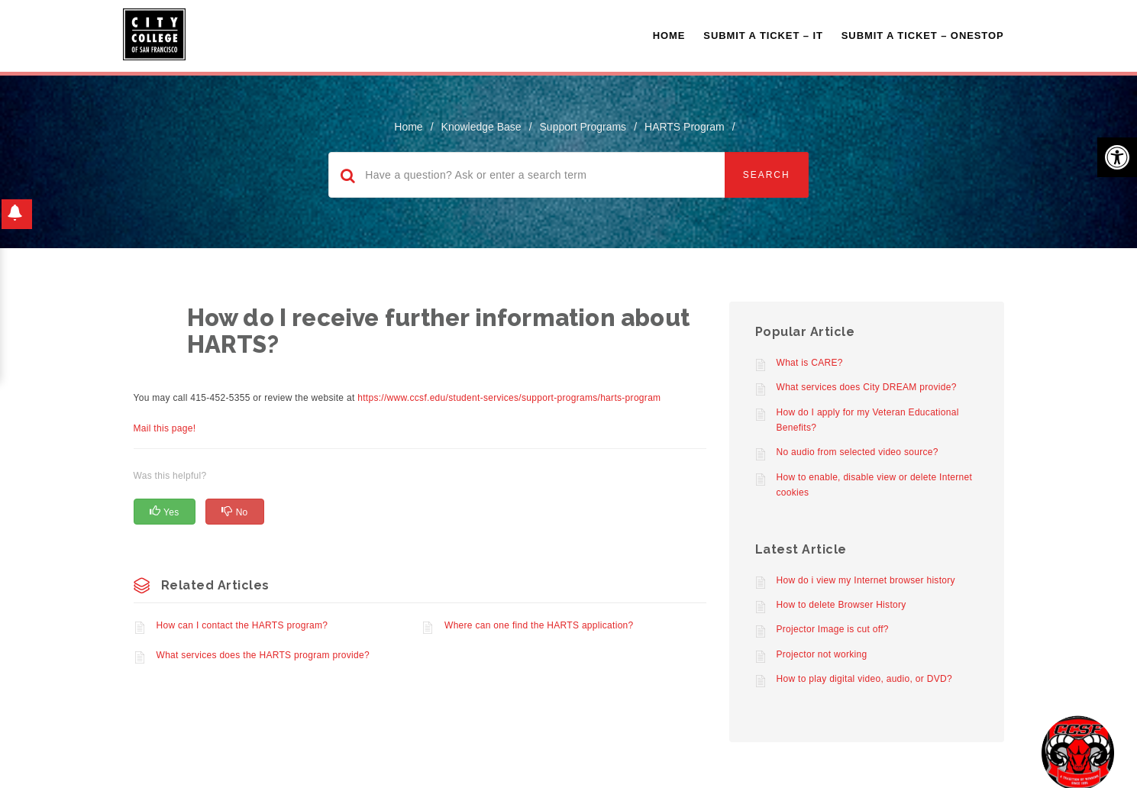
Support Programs (583, 127)
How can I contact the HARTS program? (242, 625)
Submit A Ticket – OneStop (922, 35)
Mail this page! (165, 428)
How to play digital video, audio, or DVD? (864, 678)
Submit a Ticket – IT (762, 35)
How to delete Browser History (841, 604)
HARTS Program (684, 127)
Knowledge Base (481, 127)
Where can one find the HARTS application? (539, 625)
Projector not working (822, 654)
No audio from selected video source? (857, 452)
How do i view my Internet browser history (866, 580)
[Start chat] (1078, 751)
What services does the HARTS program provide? (263, 655)
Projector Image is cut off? (833, 629)
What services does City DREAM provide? (867, 387)
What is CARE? (810, 362)
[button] (1117, 157)
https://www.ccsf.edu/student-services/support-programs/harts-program (509, 397)
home (408, 127)
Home (669, 35)
